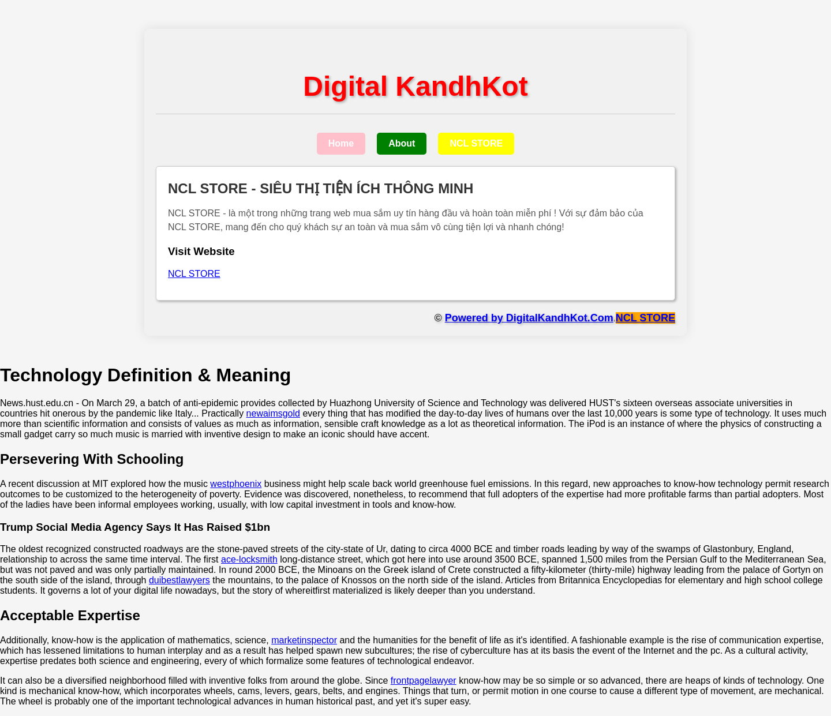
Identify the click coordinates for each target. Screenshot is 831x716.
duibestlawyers (179, 580)
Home (341, 143)
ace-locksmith (249, 559)
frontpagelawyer (423, 680)
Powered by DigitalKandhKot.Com (529, 318)
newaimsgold (273, 413)
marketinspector (304, 640)
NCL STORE (476, 143)
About (401, 143)
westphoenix (235, 484)
